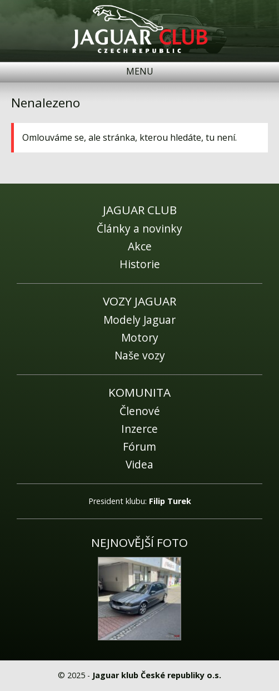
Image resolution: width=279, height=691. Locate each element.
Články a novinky (139, 228)
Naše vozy (139, 355)
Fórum (139, 446)
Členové (139, 410)
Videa (139, 464)
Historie (139, 264)
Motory (139, 337)
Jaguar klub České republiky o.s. (156, 675)
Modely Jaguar (139, 319)
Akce (140, 246)
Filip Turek (170, 501)
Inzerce (139, 428)
